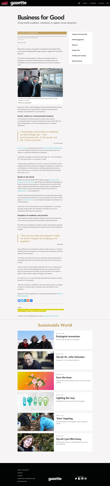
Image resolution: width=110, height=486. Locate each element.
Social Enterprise (35, 311)
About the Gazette (23, 470)
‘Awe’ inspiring (64, 418)
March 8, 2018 (22, 42)
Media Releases (22, 481)
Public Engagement (22, 311)
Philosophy (61, 309)
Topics (19, 307)
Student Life (76, 50)
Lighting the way (65, 398)
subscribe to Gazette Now (51, 316)
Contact (20, 475)
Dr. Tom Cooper (22, 148)
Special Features (77, 61)
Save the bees (64, 377)
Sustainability (43, 311)
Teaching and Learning (79, 55)
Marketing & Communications (26, 478)
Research (29, 311)
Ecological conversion (68, 336)
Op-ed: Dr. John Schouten (70, 357)
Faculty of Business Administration (52, 148)
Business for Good (41, 17)
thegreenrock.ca (22, 191)
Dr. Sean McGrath (29, 182)
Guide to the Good (28, 200)
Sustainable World (32, 33)
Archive (20, 472)
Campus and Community (23, 309)
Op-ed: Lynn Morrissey (68, 439)
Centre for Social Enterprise (36, 309)
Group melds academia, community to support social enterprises (47, 22)
